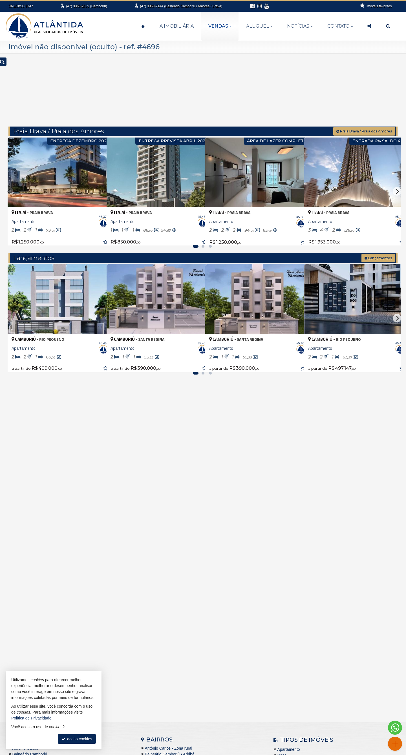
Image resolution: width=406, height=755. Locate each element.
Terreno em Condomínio (298, 631)
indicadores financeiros (339, 708)
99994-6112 (206, 731)
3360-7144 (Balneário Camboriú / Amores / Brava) (181, 6)
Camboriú (20, 617)
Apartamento (288, 589)
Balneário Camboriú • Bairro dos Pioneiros (182, 606)
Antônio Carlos (25, 588)
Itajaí (16, 629)
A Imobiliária (177, 26)
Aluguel (259, 26)
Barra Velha (22, 606)
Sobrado (284, 613)
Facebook (338, 731)
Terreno (283, 619)
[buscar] (318, 88)
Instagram (338, 736)
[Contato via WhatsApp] (395, 728)
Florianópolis (23, 623)
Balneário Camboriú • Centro (170, 623)
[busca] (388, 26)
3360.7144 (206, 725)
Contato (340, 26)
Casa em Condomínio (296, 607)
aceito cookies (76, 739)
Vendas (219, 26)
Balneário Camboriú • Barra (169, 612)
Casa (281, 595)
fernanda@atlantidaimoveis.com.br (206, 736)
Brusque (19, 612)
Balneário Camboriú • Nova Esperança (178, 629)
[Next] (397, 182)
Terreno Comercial (293, 625)
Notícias (300, 26)
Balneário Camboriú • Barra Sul (172, 617)
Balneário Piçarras (28, 600)
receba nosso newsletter (338, 703)
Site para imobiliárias (298, 751)
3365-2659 (86, 6)
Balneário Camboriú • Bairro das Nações (180, 600)
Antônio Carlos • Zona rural (168, 588)
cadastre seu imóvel (338, 714)
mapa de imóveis (339, 720)
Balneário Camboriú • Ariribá (169, 594)
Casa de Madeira (292, 601)
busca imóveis (338, 725)
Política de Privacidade (260, 751)
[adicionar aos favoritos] (96, 226)
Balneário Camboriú (29, 594)
